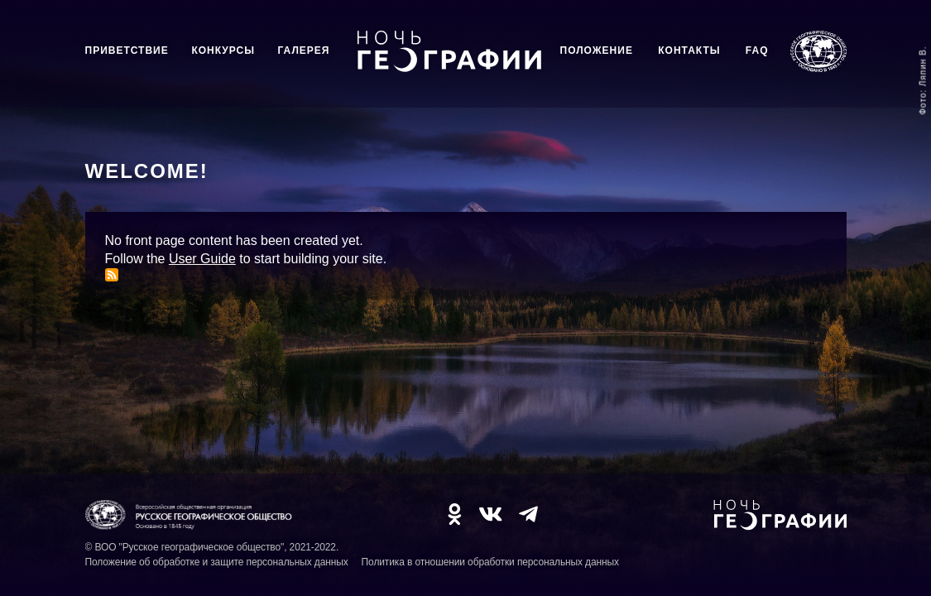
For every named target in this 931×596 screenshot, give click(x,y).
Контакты (689, 50)
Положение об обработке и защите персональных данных (216, 562)
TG (528, 514)
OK (454, 514)
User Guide (202, 259)
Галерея (304, 50)
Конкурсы (223, 50)
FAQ (757, 50)
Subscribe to (111, 274)
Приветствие (127, 50)
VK (490, 514)
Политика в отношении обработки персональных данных (490, 562)
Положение (596, 50)
